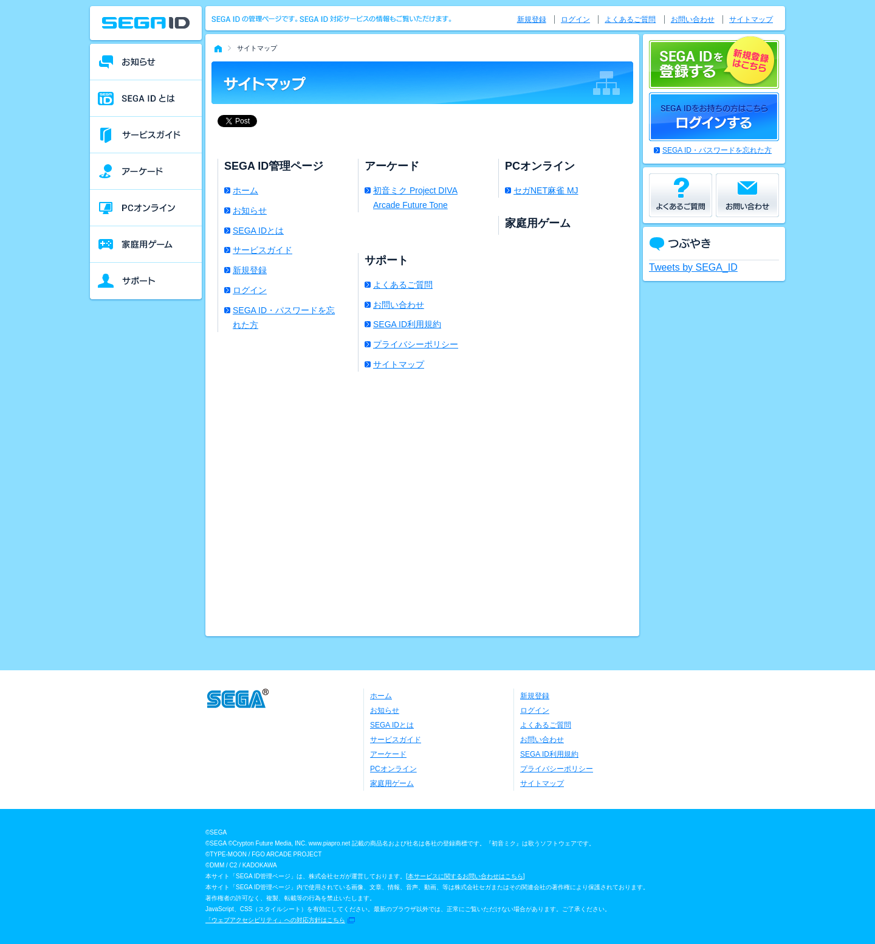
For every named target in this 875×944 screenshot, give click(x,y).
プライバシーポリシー (415, 344)
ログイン (250, 290)
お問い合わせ (398, 305)
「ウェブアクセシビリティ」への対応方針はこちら (275, 920)
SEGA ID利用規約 (407, 324)
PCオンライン (393, 769)
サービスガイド (262, 250)
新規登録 (250, 270)
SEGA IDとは (258, 230)
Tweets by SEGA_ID (693, 267)
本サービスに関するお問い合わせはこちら (465, 876)
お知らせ (250, 210)
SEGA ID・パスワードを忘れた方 (284, 317)
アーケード (388, 754)
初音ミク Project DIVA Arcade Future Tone (415, 198)
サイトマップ (398, 364)
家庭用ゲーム (392, 783)
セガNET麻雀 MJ (545, 190)
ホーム (245, 190)
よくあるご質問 (403, 285)
